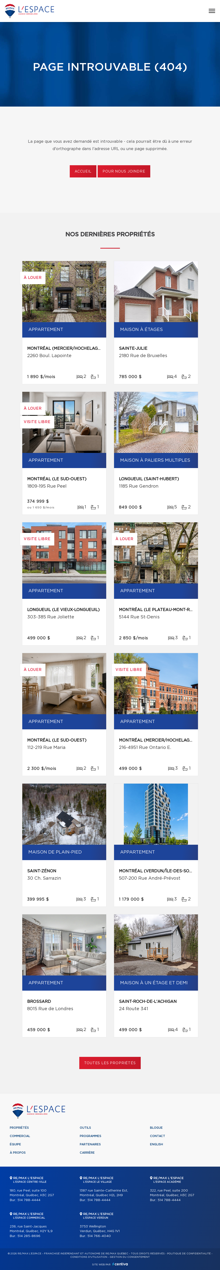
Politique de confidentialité (189, 1253)
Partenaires (90, 1144)
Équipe (15, 1144)
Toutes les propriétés (110, 1063)
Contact (157, 1136)
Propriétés (19, 1127)
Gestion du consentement (130, 1257)
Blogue (156, 1127)
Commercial (20, 1136)
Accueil (83, 171)
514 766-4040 (99, 1236)
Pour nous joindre (124, 171)
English (156, 1144)
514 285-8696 (28, 1236)
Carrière (87, 1152)
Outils (85, 1127)
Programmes (90, 1136)
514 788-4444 (28, 1200)
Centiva (120, 1264)
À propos (18, 1152)
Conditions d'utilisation (88, 1257)
